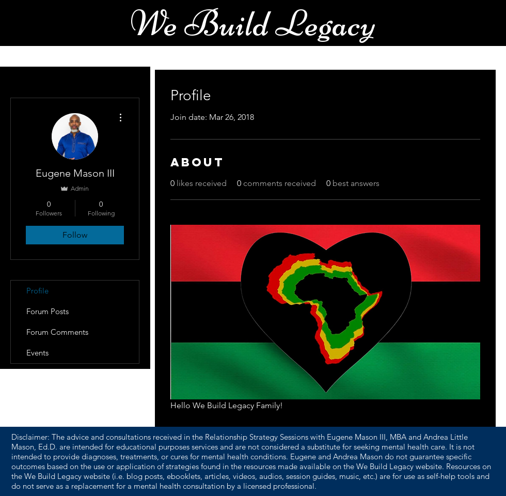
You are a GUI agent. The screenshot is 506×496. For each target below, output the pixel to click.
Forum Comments (57, 332)
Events (37, 353)
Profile (37, 291)
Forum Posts (47, 311)
